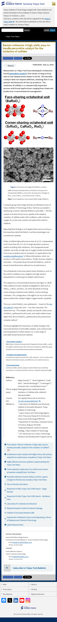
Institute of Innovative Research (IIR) (20, 512)
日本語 (46, 30)
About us (34, 584)
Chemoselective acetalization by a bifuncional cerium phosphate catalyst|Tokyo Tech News (27, 470)
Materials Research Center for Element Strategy (24, 508)
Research (11, 65)
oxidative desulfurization (14, 256)
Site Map (34, 589)
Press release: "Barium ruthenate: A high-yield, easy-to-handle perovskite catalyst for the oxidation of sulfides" (28, 447)
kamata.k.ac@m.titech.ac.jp (22, 542)
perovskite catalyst (18, 73)
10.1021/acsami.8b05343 (28, 401)
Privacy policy (7, 589)
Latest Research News (15, 524)
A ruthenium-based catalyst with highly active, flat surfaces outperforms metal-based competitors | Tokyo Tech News (29, 455)
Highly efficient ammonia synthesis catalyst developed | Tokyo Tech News (28, 463)
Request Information (37, 594)
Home (4, 584)
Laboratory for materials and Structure (22, 503)
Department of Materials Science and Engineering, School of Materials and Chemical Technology (29, 518)
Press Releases (7, 594)
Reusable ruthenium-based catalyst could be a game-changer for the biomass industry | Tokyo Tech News (27, 478)
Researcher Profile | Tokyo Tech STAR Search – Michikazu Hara (28, 497)
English (52, 30)
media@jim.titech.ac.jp (21, 557)
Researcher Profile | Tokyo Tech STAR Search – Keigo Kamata (27, 490)
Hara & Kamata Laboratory (17, 484)
